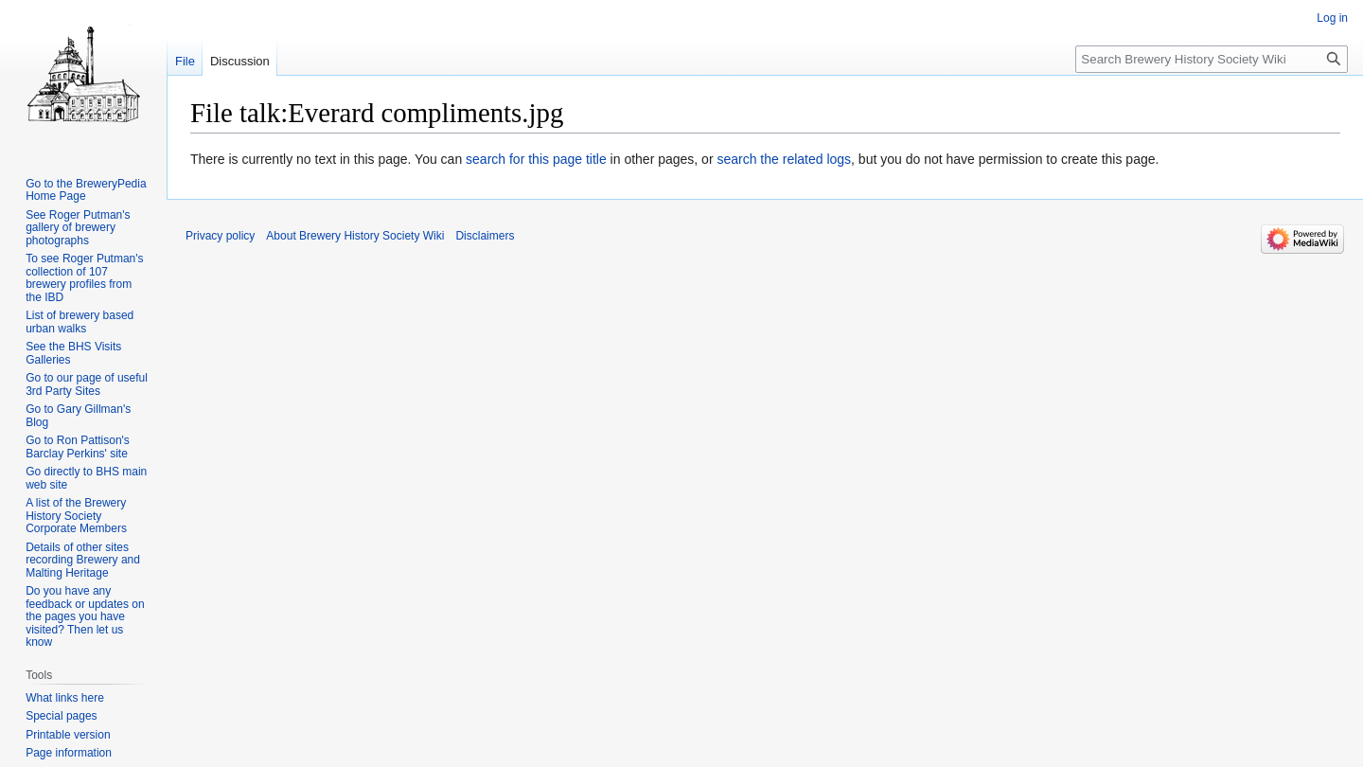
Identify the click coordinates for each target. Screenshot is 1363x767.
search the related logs (784, 159)
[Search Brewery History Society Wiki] (1211, 59)
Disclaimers (484, 235)
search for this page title (536, 159)
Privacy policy (220, 235)
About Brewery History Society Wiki (355, 235)
